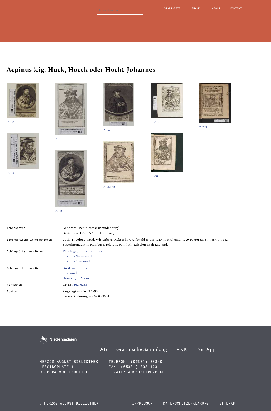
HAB (101, 349)
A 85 (10, 172)
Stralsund (70, 272)
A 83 (10, 121)
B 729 (203, 127)
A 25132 (109, 186)
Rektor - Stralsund (76, 261)
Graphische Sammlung (141, 349)
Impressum (142, 403)
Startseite (172, 8)
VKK (181, 349)
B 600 (155, 176)
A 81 (58, 138)
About (216, 8)
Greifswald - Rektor (77, 267)
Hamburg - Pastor (76, 277)
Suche (196, 8)
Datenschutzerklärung (186, 403)
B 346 (155, 121)
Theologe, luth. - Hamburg (82, 251)
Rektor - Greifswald (77, 256)
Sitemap (227, 403)
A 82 (58, 210)
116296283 (79, 284)
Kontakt (236, 8)
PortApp (206, 349)
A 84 (106, 130)
